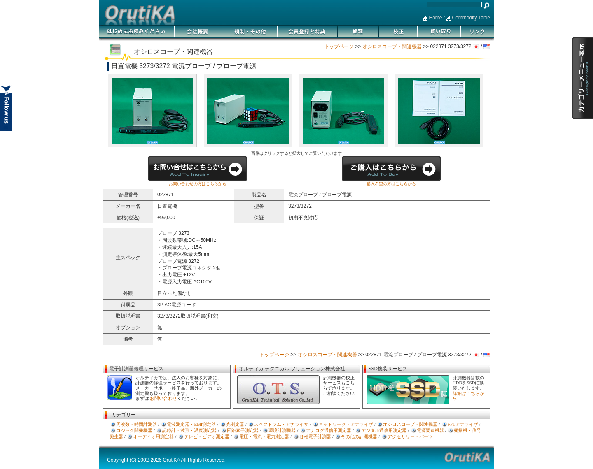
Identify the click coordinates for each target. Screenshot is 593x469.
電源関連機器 (430, 430)
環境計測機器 (282, 430)
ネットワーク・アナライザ (346, 424)
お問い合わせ (163, 398)
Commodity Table (471, 18)
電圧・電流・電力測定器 (264, 436)
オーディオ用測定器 (153, 436)
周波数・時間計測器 (136, 424)
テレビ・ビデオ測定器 (206, 436)
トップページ (339, 46)
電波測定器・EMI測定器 (191, 424)
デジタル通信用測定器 (383, 430)
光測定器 (235, 424)
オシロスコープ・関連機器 (392, 46)
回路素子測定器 (243, 430)
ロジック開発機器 (134, 430)
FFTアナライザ (463, 424)
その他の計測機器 (359, 436)
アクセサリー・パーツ (410, 436)
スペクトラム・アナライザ (281, 424)
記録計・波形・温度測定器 (189, 430)
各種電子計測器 (315, 436)
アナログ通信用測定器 (328, 430)
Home (435, 18)
